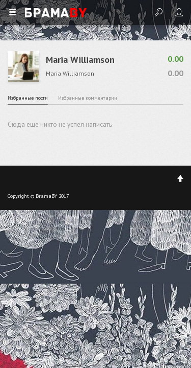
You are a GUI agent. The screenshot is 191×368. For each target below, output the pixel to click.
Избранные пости (28, 98)
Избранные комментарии (87, 98)
